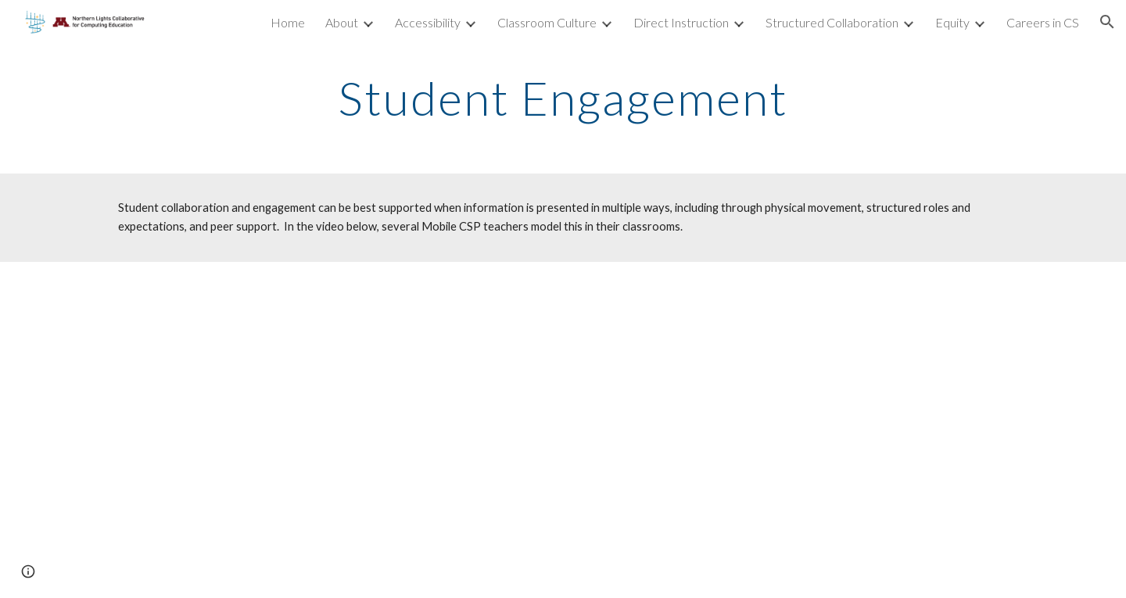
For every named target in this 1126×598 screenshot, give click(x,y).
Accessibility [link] (428, 22)
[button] (1107, 22)
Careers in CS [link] (1042, 22)
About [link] (341, 22)
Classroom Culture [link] (547, 22)
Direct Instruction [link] (681, 22)
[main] (563, 98)
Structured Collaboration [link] (832, 22)
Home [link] (288, 22)
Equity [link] (952, 22)
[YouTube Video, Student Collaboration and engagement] (563, 430)
